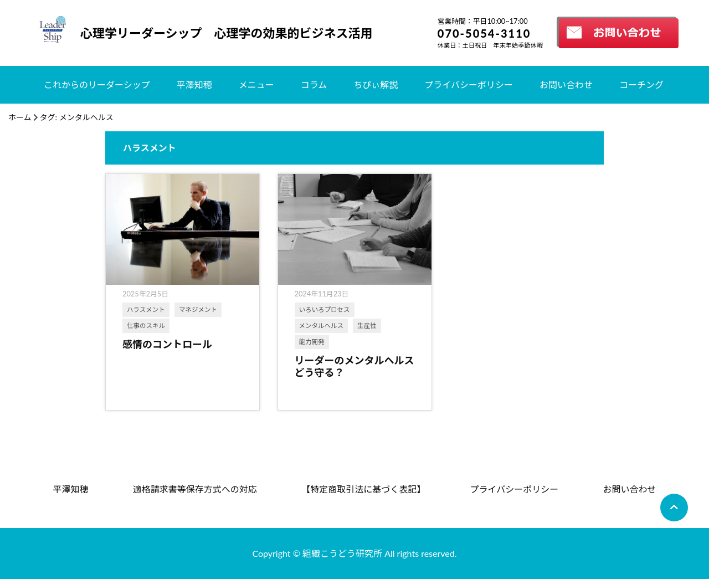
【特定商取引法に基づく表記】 (363, 489)
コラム (314, 84)
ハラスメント (146, 309)
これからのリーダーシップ (97, 84)
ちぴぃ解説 (375, 84)
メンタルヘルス (321, 325)
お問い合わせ (566, 84)
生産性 (367, 325)
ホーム (20, 117)
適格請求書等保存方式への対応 (195, 489)
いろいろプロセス (324, 309)
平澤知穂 (194, 84)
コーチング (641, 84)
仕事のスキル (146, 325)
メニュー (256, 84)
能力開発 (312, 341)
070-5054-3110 (484, 33)
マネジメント (198, 309)
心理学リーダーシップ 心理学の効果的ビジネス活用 (226, 32)
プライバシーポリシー (468, 84)
